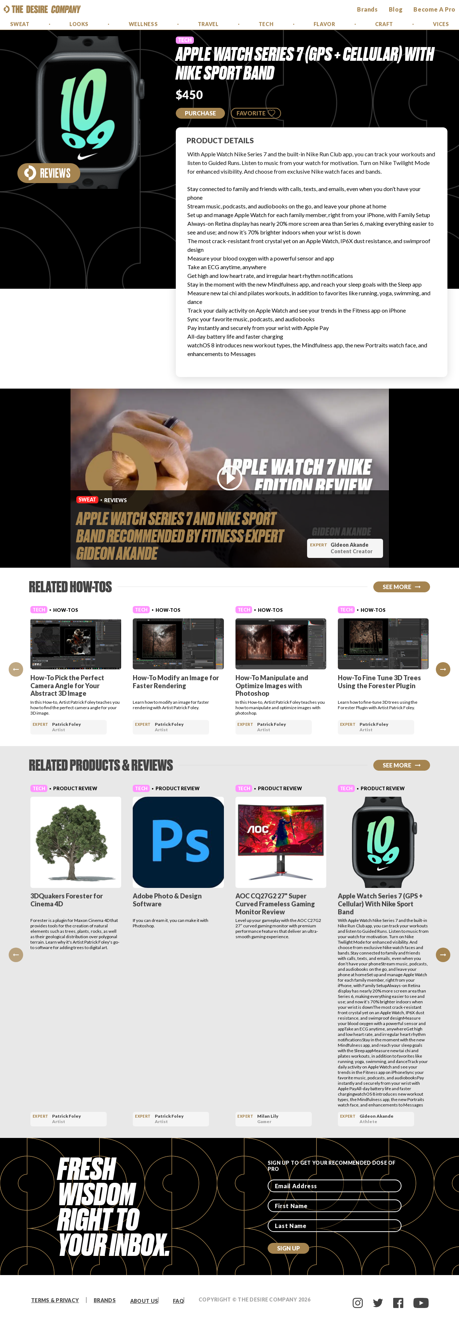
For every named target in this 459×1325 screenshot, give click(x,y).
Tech (266, 24)
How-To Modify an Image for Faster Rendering (176, 682)
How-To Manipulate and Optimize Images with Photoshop (271, 685)
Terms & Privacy (55, 1300)
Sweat (20, 24)
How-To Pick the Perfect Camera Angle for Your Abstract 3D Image (67, 685)
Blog (396, 9)
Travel (208, 24)
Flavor (324, 24)
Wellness (143, 24)
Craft (384, 24)
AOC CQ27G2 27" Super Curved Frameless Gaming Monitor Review (275, 903)
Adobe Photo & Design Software (167, 900)
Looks (79, 24)
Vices (441, 24)
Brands (105, 1300)
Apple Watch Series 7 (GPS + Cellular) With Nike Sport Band (380, 903)
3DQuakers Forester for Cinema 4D (66, 900)
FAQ (178, 1301)
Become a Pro (434, 9)
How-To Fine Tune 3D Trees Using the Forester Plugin (379, 682)
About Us (144, 1301)
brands (367, 9)
